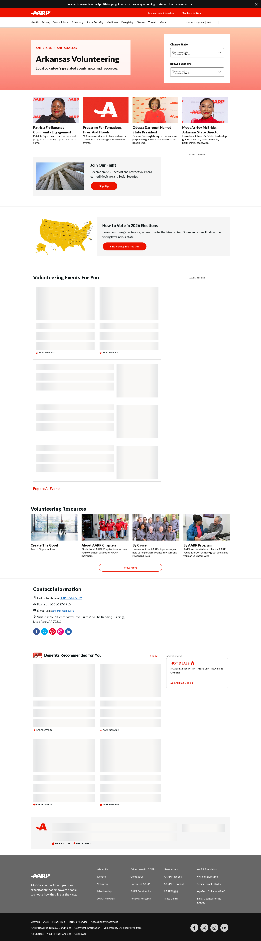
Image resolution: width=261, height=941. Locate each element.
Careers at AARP (140, 883)
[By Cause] (155, 535)
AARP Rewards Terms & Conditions (51, 927)
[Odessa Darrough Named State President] (155, 120)
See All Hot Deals (180, 682)
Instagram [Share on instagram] (60, 631)
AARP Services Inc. (141, 891)
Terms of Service (77, 921)
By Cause (139, 545)
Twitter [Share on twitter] (44, 631)
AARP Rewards (106, 898)
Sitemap (35, 921)
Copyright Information (87, 927)
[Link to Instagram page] (214, 928)
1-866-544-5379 (71, 598)
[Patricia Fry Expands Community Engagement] (56, 120)
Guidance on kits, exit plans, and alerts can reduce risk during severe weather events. (104, 139)
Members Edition (191, 12)
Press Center (171, 898)
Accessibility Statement (104, 921)
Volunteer (102, 883)
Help (209, 22)
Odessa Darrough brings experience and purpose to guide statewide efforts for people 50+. (155, 139)
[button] (218, 16)
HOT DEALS (180, 663)
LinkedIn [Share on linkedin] (68, 631)
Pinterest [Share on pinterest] (52, 631)
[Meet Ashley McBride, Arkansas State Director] (205, 120)
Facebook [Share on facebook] (36, 631)
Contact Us (136, 876)
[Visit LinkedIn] (224, 928)
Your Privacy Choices (59, 933)
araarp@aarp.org (63, 610)
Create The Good (44, 545)
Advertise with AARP (142, 869)
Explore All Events (46, 488)
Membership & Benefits (161, 12)
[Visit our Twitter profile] (204, 928)
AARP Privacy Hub (54, 921)
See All (154, 656)
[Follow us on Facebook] (194, 928)
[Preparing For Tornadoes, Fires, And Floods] (106, 120)
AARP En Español (195, 22)
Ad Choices (37, 933)
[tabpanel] (208, 22)
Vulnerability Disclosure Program (122, 927)
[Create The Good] (54, 532)
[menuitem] (35, 24)
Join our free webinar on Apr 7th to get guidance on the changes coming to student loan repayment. (128, 4)
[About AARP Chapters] (105, 535)
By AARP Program (197, 545)
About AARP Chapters (99, 545)
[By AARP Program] (206, 535)
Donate (101, 876)
